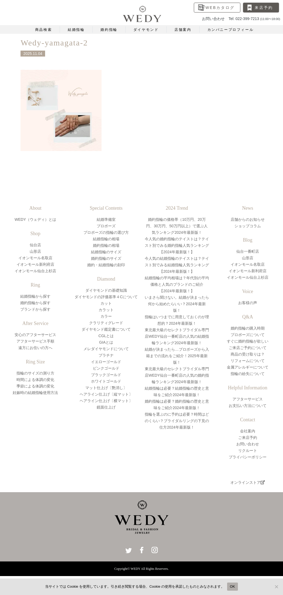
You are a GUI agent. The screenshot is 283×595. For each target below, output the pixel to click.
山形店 (35, 251)
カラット (106, 310)
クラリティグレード (106, 323)
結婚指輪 (76, 30)
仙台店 (35, 245)
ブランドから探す (35, 309)
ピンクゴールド (106, 368)
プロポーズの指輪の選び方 (106, 232)
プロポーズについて (248, 335)
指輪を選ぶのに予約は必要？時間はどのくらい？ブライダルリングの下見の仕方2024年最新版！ (177, 420)
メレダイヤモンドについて (106, 349)
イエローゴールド (106, 362)
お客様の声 (247, 303)
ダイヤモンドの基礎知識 (106, 290)
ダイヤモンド (146, 30)
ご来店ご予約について (248, 348)
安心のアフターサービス (35, 335)
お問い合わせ (247, 444)
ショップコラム (247, 226)
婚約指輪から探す (35, 303)
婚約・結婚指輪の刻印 (106, 265)
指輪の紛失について (248, 374)
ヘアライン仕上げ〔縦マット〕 (106, 394)
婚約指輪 (108, 30)
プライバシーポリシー (248, 457)
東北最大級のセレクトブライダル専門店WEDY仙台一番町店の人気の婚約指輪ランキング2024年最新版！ (177, 375)
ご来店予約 (247, 437)
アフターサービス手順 (35, 341)
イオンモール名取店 (35, 258)
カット (106, 303)
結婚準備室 (106, 219)
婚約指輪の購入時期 (248, 328)
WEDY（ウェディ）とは (35, 219)
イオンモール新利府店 (35, 264)
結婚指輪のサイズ (106, 252)
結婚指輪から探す (35, 296)
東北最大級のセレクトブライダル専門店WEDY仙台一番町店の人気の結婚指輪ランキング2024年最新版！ (177, 336)
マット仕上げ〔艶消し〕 (106, 388)
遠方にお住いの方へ (35, 348)
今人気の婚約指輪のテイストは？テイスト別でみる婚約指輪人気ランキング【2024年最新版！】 (177, 245)
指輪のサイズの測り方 (35, 373)
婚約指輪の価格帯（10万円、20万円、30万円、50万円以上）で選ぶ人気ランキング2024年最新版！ (176, 226)
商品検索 (43, 30)
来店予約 (264, 7)
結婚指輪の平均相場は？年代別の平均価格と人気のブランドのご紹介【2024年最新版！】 (177, 284)
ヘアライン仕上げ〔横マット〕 (106, 401)
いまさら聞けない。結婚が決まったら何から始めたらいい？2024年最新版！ (177, 304)
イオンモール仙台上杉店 (35, 271)
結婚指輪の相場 (106, 239)
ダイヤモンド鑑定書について (106, 329)
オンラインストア (247, 482)
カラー (106, 316)
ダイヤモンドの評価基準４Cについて (106, 297)
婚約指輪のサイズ (106, 258)
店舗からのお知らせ (248, 219)
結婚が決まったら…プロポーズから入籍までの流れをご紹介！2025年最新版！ (177, 355)
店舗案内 (182, 30)
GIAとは (106, 342)
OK (232, 586)
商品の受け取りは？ (248, 354)
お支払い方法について (248, 405)
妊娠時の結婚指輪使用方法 (35, 392)
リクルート (247, 450)
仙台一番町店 (247, 251)
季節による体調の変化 (35, 386)
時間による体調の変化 (35, 379)
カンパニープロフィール (230, 30)
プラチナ (106, 355)
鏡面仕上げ (106, 407)
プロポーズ (106, 226)
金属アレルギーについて (247, 367)
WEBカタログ (220, 7)
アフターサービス (248, 399)
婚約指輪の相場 (106, 245)
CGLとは (106, 336)
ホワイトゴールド (106, 381)
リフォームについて (248, 361)
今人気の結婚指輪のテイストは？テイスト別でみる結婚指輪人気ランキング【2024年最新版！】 (177, 265)
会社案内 (247, 431)
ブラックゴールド (106, 375)
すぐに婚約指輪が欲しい (247, 341)
